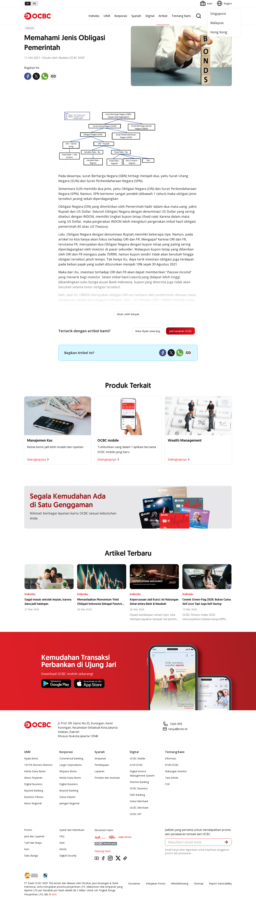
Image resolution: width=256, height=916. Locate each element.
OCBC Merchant (139, 809)
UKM (107, 16)
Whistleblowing (179, 885)
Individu (94, 16)
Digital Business (33, 786)
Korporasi (120, 16)
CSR (167, 786)
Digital (149, 16)
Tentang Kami (181, 16)
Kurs (26, 851)
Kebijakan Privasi (155, 885)
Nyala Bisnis (31, 760)
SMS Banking (137, 796)
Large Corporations (70, 766)
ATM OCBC (136, 766)
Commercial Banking (71, 760)
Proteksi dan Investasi (107, 779)
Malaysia (216, 23)
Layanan (99, 773)
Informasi (170, 760)
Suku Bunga (31, 857)
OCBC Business (139, 790)
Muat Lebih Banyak (128, 314)
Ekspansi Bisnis (68, 773)
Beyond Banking (33, 792)
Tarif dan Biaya (33, 844)
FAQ (61, 838)
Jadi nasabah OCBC (176, 332)
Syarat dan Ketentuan (71, 831)
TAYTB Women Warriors (38, 766)
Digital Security (67, 857)
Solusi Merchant (139, 803)
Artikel (163, 16)
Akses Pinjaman (33, 779)
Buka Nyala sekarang (134, 332)
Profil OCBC (172, 766)
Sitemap (198, 885)
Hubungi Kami (103, 853)
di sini (52, 896)
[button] (225, 844)
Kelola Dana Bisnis (35, 773)
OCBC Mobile (137, 760)
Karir (62, 844)
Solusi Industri (67, 798)
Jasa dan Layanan (34, 838)
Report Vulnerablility (220, 885)
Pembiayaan (102, 766)
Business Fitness (33, 798)
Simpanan (100, 760)
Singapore (218, 13)
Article (62, 851)
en (34, 3)
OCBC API (135, 815)
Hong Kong (218, 32)
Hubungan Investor (176, 773)
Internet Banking (139, 783)
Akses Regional (33, 805)
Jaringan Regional (69, 805)
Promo (28, 831)
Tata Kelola (171, 779)
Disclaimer (134, 885)
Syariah (136, 16)
